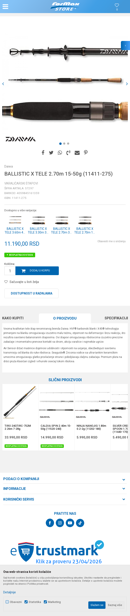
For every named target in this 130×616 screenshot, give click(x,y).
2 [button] (65, 144)
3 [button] (69, 144)
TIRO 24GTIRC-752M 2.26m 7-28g (18, 427)
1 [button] (61, 144)
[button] (22, 6)
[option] (65, 84)
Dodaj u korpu (40, 270)
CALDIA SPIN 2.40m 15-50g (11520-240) (56, 427)
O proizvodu (65, 318)
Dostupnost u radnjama (31, 293)
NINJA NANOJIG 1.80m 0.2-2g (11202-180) (91, 427)
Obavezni (16, 602)
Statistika (35, 602)
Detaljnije (9, 592)
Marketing (54, 602)
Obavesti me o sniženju (111, 241)
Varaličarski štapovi (21, 183)
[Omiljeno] (117, 9)
